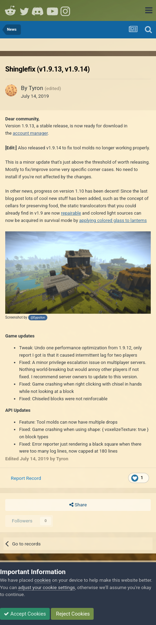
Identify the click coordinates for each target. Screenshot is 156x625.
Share (78, 505)
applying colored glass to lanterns (113, 220)
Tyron (36, 87)
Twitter (24, 10)
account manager (30, 133)
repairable (71, 213)
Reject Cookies (72, 614)
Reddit (10, 10)
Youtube (52, 10)
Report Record (26, 478)
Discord (38, 10)
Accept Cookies (25, 614)
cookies (42, 580)
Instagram (66, 10)
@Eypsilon (38, 317)
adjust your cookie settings (46, 587)
